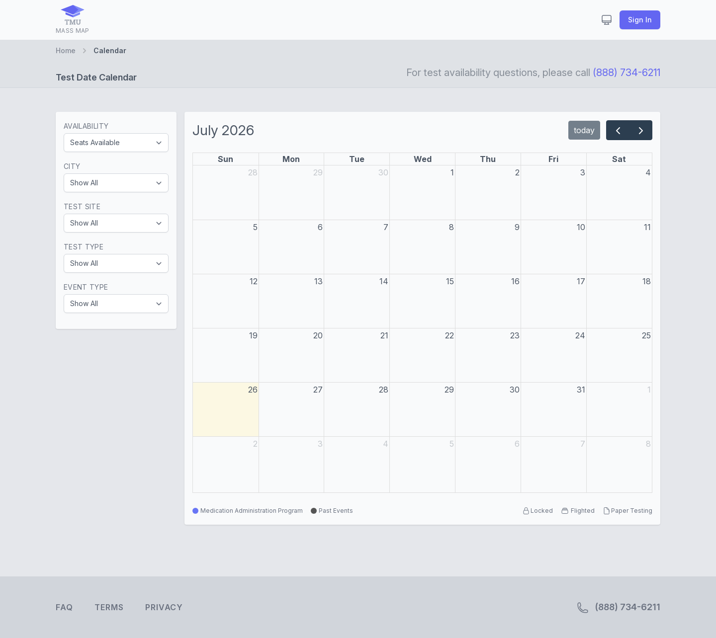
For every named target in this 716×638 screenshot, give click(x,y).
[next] (640, 130)
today (584, 130)
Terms (108, 607)
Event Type (86, 287)
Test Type (83, 246)
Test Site (82, 206)
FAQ (64, 607)
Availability (86, 126)
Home (66, 50)
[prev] (617, 130)
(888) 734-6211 (626, 73)
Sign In (640, 19)
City (72, 166)
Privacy (164, 607)
